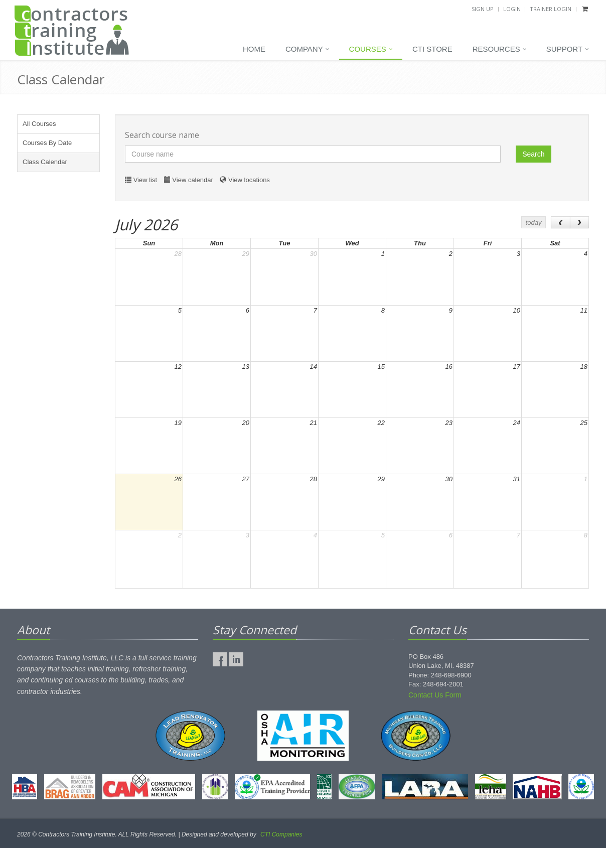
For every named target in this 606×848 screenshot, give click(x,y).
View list (145, 180)
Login (512, 9)
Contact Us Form (435, 695)
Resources (500, 49)
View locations (249, 180)
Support (567, 49)
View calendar (192, 180)
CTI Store (432, 49)
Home (254, 49)
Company (307, 49)
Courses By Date (47, 143)
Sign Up (483, 9)
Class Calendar (45, 162)
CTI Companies (281, 834)
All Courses (39, 123)
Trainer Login (550, 9)
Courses (371, 49)
